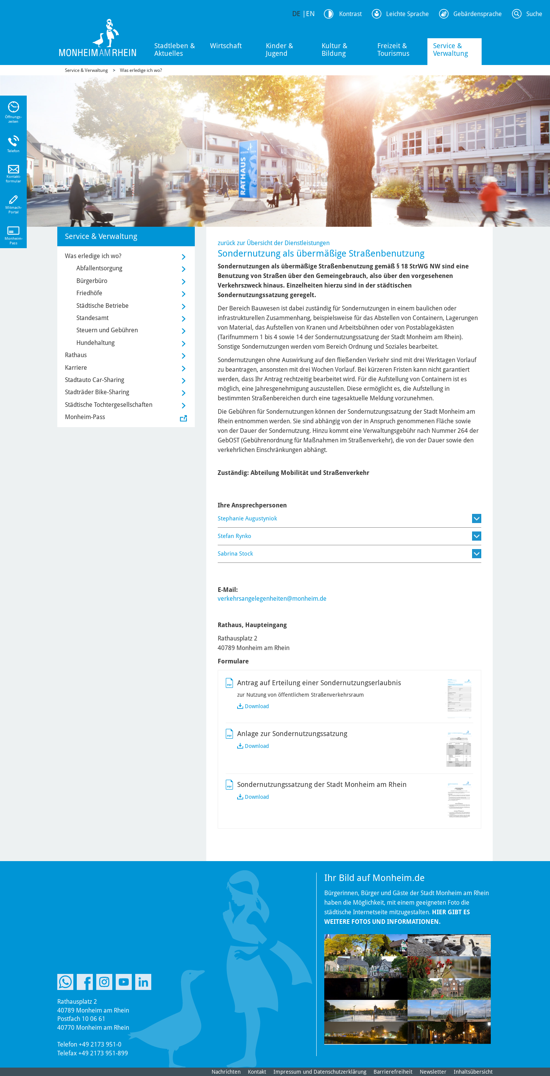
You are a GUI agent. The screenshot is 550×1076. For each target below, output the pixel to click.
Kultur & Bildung (335, 49)
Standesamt (92, 318)
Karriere (76, 367)
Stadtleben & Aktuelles (174, 49)
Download (257, 706)
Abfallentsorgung (99, 268)
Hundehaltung (95, 342)
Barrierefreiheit (393, 1072)
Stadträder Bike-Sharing (97, 392)
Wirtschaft (226, 46)
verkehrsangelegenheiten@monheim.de (272, 598)
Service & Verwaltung (450, 49)
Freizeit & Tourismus (393, 49)
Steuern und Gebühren (107, 330)
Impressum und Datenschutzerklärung (319, 1072)
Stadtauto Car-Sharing (94, 380)
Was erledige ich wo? (141, 70)
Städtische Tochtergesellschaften (108, 404)
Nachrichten (226, 1072)
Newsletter (433, 1072)
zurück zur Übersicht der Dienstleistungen (274, 243)
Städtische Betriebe (102, 305)
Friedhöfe (89, 293)
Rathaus (76, 355)
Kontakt (257, 1072)
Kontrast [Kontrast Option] (350, 14)
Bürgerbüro (91, 280)
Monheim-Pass (85, 417)
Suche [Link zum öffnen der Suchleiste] (534, 14)
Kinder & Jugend (279, 49)
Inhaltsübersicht (473, 1072)
